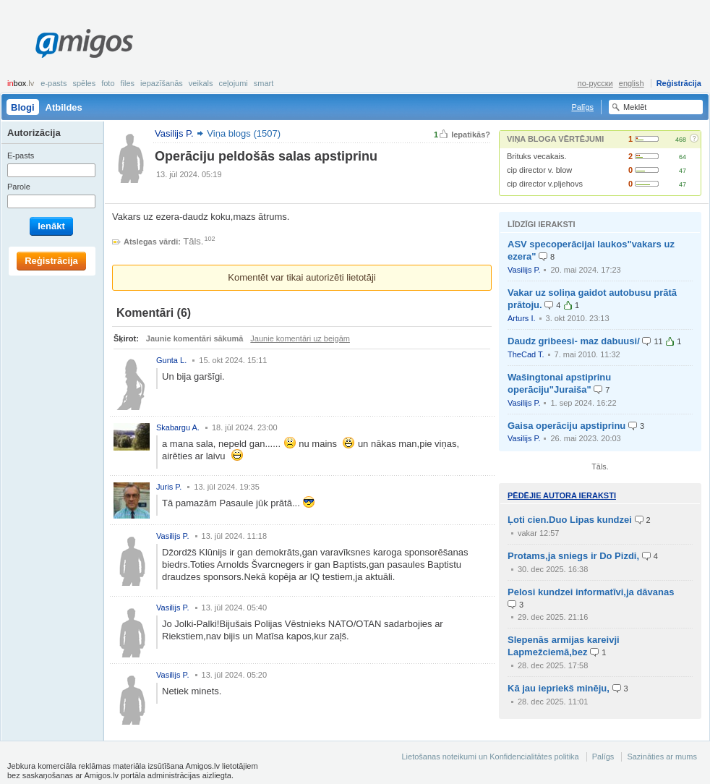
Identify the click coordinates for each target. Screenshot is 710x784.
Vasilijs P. (524, 269)
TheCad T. (526, 354)
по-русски (595, 83)
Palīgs (582, 107)
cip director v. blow (539, 170)
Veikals (201, 83)
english (631, 83)
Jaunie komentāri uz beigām (300, 338)
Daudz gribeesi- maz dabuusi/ (574, 341)
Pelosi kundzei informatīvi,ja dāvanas (591, 592)
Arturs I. (522, 318)
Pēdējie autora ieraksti (562, 495)
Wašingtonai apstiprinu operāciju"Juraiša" (559, 383)
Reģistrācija (678, 83)
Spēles (83, 83)
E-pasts (53, 83)
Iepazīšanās (161, 83)
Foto (107, 83)
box (20, 83)
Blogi (23, 107)
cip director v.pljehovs (545, 183)
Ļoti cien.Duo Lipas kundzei (570, 519)
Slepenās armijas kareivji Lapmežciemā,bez (564, 645)
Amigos (84, 43)
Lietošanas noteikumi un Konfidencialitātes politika (489, 756)
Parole (18, 186)
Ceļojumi (232, 83)
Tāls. (193, 241)
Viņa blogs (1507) (244, 133)
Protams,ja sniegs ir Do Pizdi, (573, 555)
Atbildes (64, 107)
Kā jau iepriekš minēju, (559, 688)
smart (264, 83)
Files (128, 83)
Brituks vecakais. (537, 156)
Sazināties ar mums (662, 756)
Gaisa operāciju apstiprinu (566, 425)
